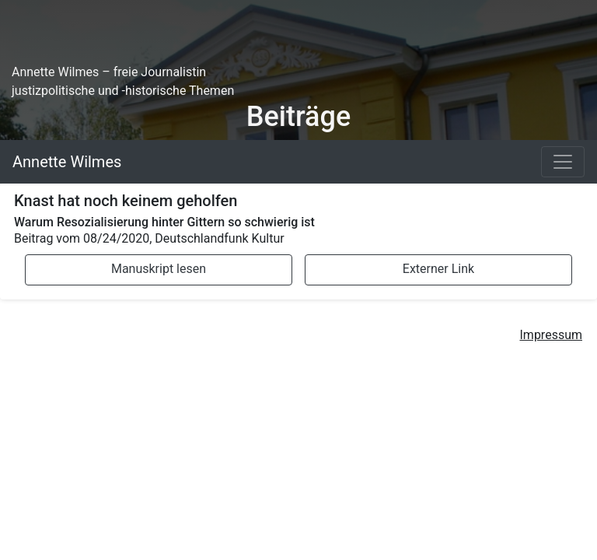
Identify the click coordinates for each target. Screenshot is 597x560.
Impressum (551, 334)
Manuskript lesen (158, 268)
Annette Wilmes (66, 161)
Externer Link (438, 268)
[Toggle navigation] (563, 161)
